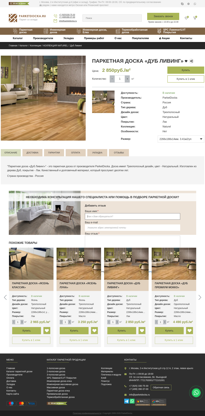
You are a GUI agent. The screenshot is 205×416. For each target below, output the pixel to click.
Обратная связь (161, 387)
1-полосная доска (56, 368)
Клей (103, 378)
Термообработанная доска (131, 31)
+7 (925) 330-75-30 (138, 386)
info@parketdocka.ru (68, 21)
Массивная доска (56, 387)
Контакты (186, 38)
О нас (118, 38)
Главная (10, 368)
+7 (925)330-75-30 (67, 15)
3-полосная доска (56, 374)
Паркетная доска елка (58, 390)
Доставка (11, 381)
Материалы (107, 371)
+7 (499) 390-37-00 (138, 389)
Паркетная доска (23, 31)
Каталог (18, 38)
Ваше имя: (91, 211)
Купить (186, 70)
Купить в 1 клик (186, 79)
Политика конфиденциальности (87, 413)
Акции (166, 38)
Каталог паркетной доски (19, 371)
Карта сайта (12, 394)
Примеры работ (94, 38)
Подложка (106, 384)
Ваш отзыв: (92, 233)
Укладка (68, 38)
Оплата (10, 378)
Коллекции (106, 368)
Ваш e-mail (91, 222)
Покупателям (140, 38)
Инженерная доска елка (59, 381)
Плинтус (105, 381)
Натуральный (170, 166)
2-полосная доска (56, 371)
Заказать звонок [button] (163, 16)
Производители (43, 38)
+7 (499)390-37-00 (67, 17)
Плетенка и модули (111, 374)
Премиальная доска (57, 394)
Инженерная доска (54, 31)
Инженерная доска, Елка (91, 31)
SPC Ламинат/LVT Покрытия (171, 31)
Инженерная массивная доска (62, 384)
